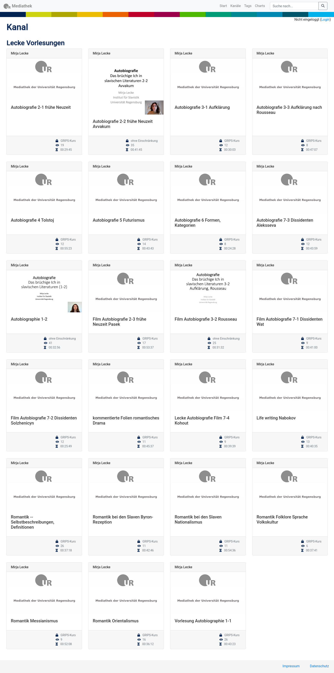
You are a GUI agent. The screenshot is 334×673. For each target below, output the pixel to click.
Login (325, 19)
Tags (248, 6)
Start (224, 5)
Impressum (291, 666)
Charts (260, 6)
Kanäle (235, 6)
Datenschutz (319, 666)
